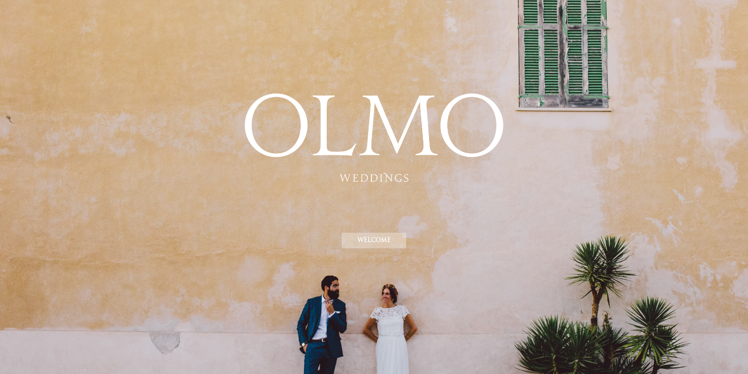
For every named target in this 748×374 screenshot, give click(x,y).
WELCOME (374, 240)
